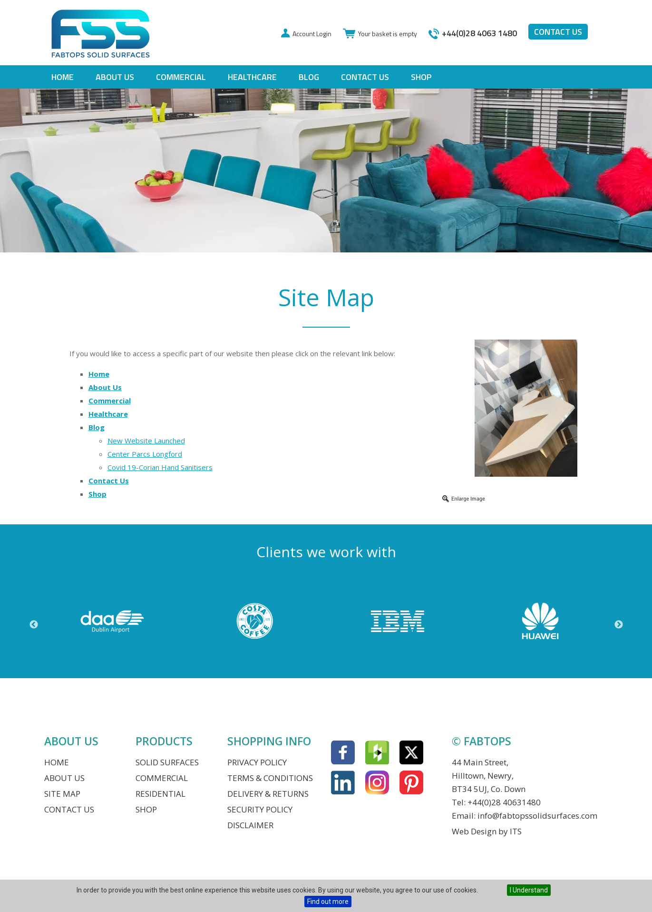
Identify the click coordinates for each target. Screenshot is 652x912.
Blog (309, 76)
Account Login (311, 34)
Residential (160, 793)
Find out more (328, 901)
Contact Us (365, 76)
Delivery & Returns (268, 793)
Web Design (474, 831)
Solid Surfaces (167, 762)
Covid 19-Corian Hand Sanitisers (160, 467)
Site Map (62, 793)
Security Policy (259, 809)
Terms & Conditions (270, 777)
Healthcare (252, 76)
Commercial (181, 76)
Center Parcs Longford (144, 454)
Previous (34, 625)
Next (618, 625)
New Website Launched (146, 440)
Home (62, 76)
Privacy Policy (257, 762)
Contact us (558, 31)
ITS (516, 831)
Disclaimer (250, 825)
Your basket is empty (387, 34)
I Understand (529, 890)
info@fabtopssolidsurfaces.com (537, 815)
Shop (421, 76)
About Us (115, 76)
